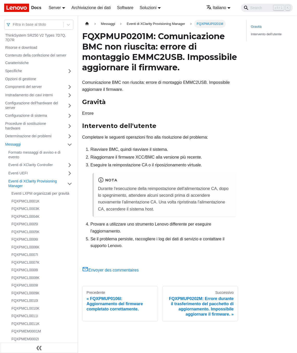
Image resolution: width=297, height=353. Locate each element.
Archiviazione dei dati (91, 7)
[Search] (267, 8)
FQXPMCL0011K (25, 324)
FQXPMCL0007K (25, 262)
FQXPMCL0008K (25, 278)
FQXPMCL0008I (24, 270)
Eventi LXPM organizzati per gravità (40, 193)
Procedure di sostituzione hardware (25, 125)
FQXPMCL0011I (24, 316)
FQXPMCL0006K (25, 247)
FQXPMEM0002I (25, 339)
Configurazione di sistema (26, 115)
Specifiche (13, 71)
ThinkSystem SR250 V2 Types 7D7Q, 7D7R (35, 37)
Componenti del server (23, 87)
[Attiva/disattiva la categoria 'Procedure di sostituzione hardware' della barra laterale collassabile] (69, 126)
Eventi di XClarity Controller (30, 165)
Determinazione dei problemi (28, 136)
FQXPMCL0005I (24, 224)
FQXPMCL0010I (24, 300)
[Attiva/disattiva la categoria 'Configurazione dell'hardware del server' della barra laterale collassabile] (69, 105)
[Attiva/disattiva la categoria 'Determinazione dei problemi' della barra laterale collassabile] (69, 136)
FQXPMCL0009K (25, 293)
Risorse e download (21, 47)
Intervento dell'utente (266, 34)
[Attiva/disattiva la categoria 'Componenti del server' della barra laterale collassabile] (69, 87)
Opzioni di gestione (20, 79)
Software (125, 7)
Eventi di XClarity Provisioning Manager (32, 183)
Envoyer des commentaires (110, 270)
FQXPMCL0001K (25, 201)
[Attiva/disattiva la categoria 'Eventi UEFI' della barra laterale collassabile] (69, 173)
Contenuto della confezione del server (35, 55)
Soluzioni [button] (148, 7)
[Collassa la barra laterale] (39, 348)
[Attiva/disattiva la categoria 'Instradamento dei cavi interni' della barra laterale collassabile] (69, 95)
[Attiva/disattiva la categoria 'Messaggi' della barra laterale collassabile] (69, 144)
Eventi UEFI (18, 173)
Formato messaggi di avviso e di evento (34, 154)
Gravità (256, 27)
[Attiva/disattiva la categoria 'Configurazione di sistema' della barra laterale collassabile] (69, 116)
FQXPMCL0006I (24, 239)
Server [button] (55, 7)
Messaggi (13, 144)
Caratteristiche (17, 63)
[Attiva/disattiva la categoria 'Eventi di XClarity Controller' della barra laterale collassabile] (69, 165)
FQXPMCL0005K (25, 232)
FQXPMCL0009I (24, 285)
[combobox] (13, 25)
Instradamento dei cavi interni (29, 95)
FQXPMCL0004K (25, 216)
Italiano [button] (216, 7)
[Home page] (87, 24)
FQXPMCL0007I (24, 255)
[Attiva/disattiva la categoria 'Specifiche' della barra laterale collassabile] (69, 71)
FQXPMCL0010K (25, 308)
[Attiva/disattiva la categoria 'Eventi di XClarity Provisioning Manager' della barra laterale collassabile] (69, 184)
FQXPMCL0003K (25, 209)
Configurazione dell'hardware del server (31, 105)
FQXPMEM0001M (26, 331)
